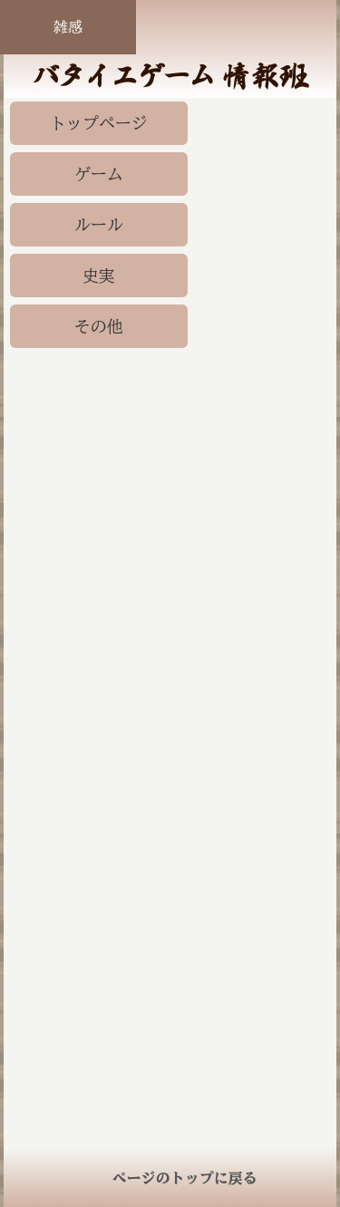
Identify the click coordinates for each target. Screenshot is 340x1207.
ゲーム (98, 174)
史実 (99, 275)
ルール (98, 225)
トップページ (99, 123)
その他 (98, 326)
